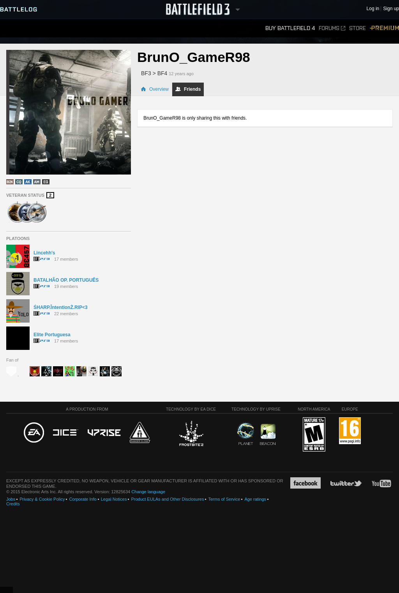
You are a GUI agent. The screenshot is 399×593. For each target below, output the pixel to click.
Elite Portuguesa (52, 334)
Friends (188, 89)
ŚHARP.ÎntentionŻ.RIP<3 (61, 307)
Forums (332, 28)
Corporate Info (82, 499)
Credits (13, 503)
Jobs (10, 499)
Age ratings (255, 499)
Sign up (391, 8)
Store (357, 28)
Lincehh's (44, 253)
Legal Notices (114, 499)
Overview (155, 89)
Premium (384, 28)
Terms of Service (224, 499)
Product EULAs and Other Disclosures (167, 499)
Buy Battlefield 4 (290, 28)
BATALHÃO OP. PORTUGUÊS (66, 280)
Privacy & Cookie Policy (42, 499)
